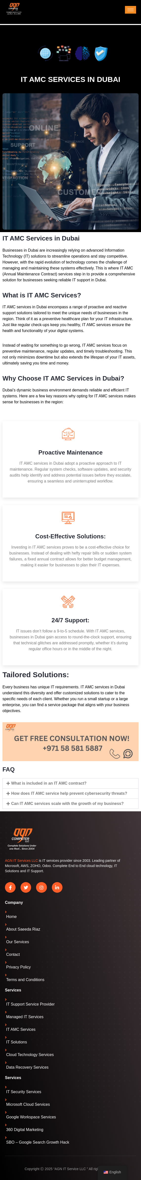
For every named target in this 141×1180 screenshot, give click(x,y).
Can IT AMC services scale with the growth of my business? (67, 803)
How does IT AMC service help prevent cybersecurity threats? (69, 793)
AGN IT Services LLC (21, 861)
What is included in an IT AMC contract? (48, 783)
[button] (70, 783)
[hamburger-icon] (130, 10)
